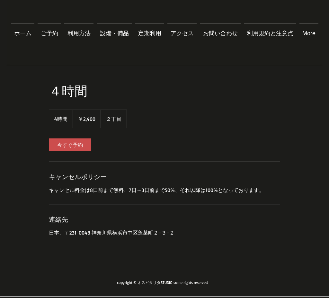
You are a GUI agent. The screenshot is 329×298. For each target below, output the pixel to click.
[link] (70, 144)
